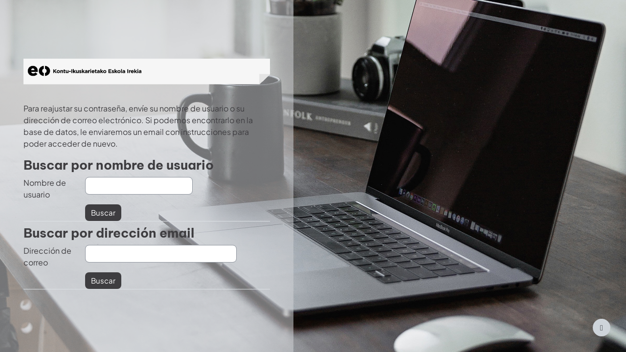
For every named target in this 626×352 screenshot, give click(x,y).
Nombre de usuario (44, 188)
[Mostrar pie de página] (601, 327)
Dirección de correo (47, 256)
